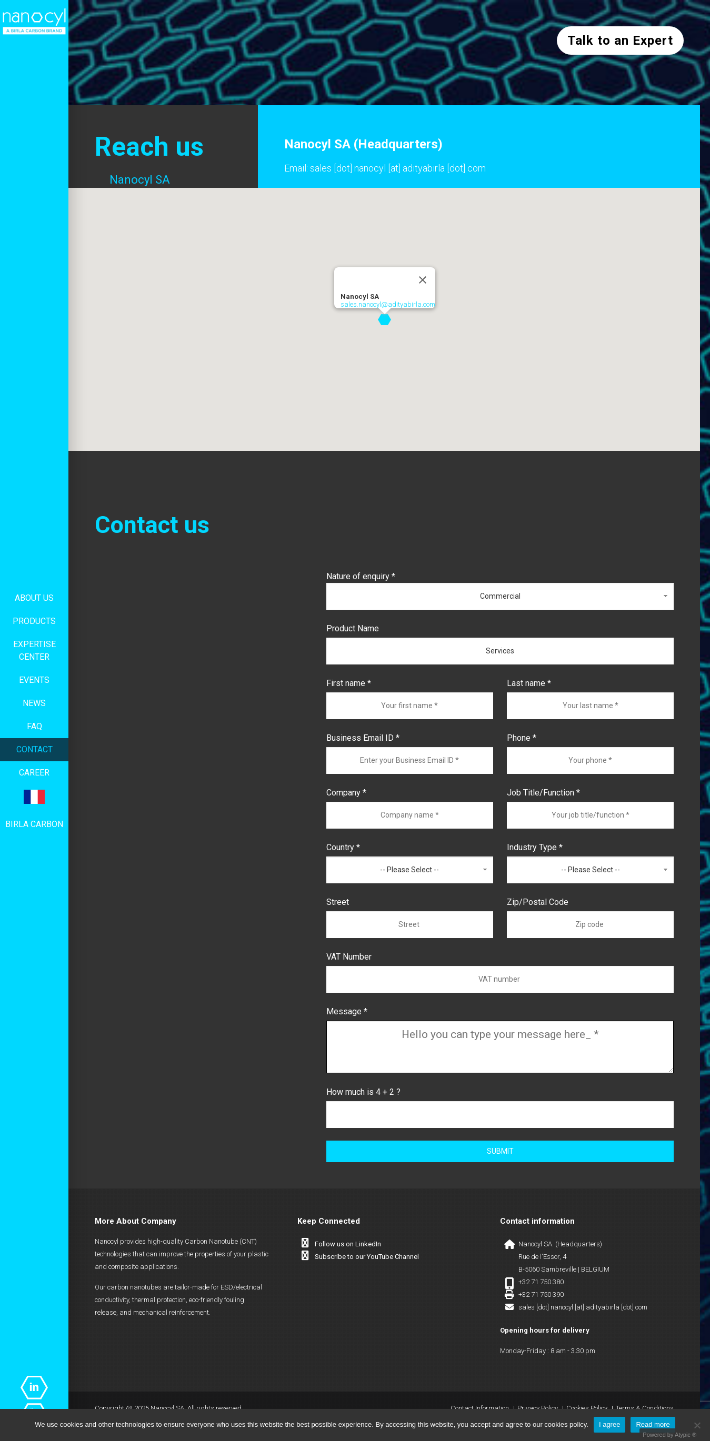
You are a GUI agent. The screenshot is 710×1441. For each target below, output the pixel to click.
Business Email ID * (362, 738)
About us (34, 598)
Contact (34, 749)
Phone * (521, 738)
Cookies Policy (586, 1408)
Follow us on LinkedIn (348, 1244)
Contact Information (480, 1408)
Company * (346, 793)
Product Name (352, 628)
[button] (384, 319)
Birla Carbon (34, 824)
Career (34, 773)
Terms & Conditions (645, 1408)
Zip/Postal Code (537, 902)
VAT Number (349, 957)
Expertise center (34, 650)
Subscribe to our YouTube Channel (367, 1257)
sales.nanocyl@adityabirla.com (388, 304)
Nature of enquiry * (360, 576)
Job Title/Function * (543, 793)
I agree (609, 1424)
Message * (346, 1011)
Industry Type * (535, 847)
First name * (348, 683)
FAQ (34, 726)
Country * (343, 847)
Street (337, 902)
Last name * (529, 683)
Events (34, 680)
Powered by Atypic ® (669, 1435)
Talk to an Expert (620, 40)
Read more (652, 1424)
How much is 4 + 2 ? (363, 1092)
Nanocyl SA (139, 179)
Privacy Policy (537, 1408)
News (34, 703)
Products (34, 621)
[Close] (422, 280)
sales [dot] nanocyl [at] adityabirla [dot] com (398, 168)
